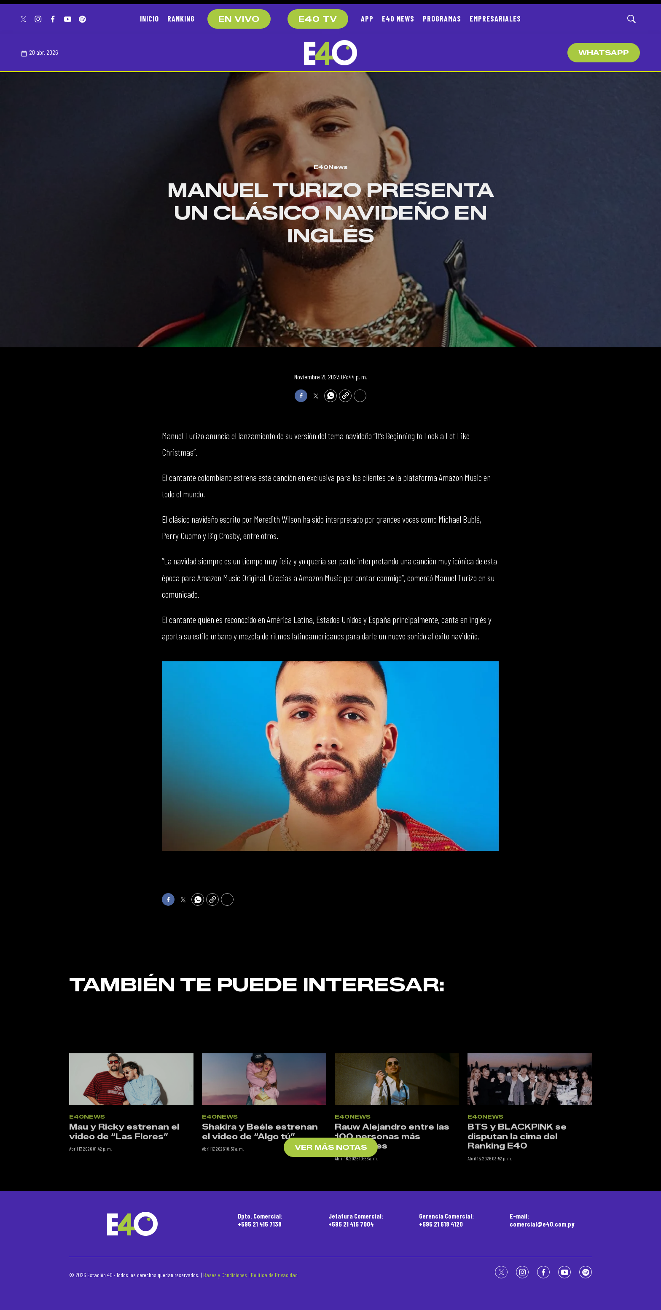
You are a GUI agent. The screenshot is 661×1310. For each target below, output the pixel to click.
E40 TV (317, 19)
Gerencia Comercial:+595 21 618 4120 (446, 1220)
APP (367, 18)
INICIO (149, 18)
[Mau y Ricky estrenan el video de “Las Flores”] (131, 1187)
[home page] (330, 52)
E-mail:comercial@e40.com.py (542, 1220)
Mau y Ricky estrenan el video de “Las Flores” (124, 1240)
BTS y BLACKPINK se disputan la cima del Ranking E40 (517, 1245)
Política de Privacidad (274, 1274)
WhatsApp (603, 53)
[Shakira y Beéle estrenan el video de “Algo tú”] (264, 1187)
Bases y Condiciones (225, 1274)
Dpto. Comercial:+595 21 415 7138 (260, 1220)
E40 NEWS (398, 18)
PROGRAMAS (442, 18)
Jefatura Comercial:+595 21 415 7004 (355, 1220)
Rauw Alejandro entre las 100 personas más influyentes (392, 1245)
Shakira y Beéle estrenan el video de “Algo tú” (260, 1240)
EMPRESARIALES (495, 18)
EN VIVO (239, 19)
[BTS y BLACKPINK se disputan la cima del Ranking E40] (530, 1187)
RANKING (181, 18)
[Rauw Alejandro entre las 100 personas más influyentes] (397, 1187)
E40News (331, 167)
